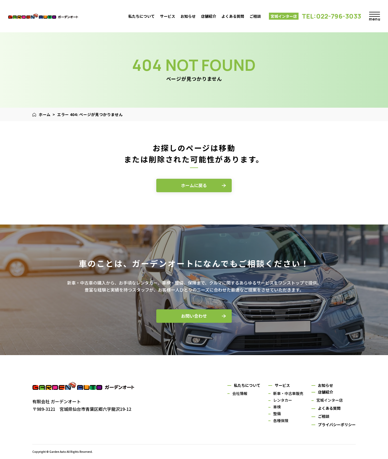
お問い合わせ (194, 316)
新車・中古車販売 (288, 393)
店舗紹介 (208, 16)
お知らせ (188, 16)
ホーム (45, 114)
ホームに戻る (194, 185)
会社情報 (239, 393)
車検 (277, 406)
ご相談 (255, 16)
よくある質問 (232, 16)
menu (374, 17)
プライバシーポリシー (337, 424)
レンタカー (282, 400)
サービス (167, 16)
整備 (277, 413)
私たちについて (141, 16)
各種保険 (280, 420)
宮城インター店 (329, 400)
